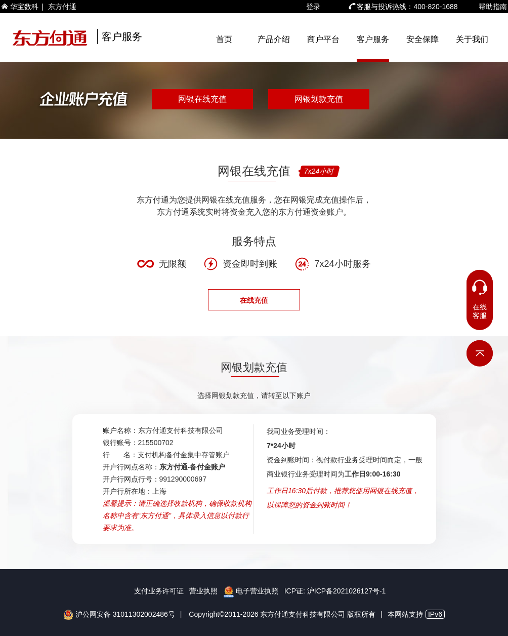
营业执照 (203, 591)
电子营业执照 (251, 591)
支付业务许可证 (159, 591)
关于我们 (472, 39)
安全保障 (422, 39)
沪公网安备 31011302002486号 (119, 614)
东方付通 (62, 7)
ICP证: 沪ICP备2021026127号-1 (335, 591)
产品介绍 (274, 39)
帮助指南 (493, 7)
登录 (313, 7)
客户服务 (373, 39)
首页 (224, 39)
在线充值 (254, 300)
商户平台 (323, 39)
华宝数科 (24, 7)
